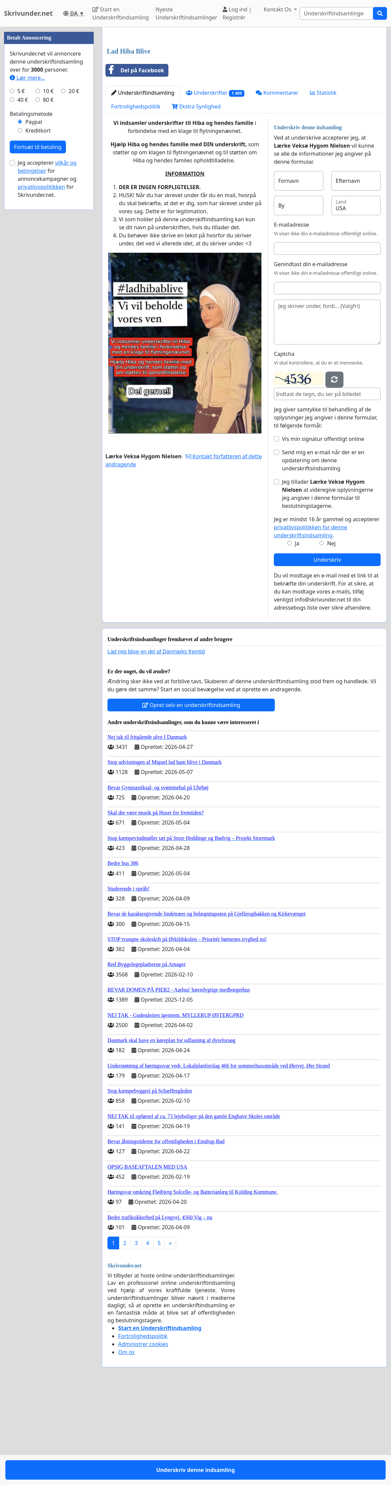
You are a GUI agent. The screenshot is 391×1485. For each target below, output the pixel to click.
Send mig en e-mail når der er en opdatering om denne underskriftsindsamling (323, 554)
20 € (74, 292)
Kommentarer (277, 186)
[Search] (337, 13)
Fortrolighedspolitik (135, 200)
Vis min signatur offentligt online (323, 532)
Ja (297, 637)
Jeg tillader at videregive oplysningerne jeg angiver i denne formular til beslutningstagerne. (327, 587)
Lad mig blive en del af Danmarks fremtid (156, 745)
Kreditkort (38, 331)
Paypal (33, 322)
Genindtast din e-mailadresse (310, 358)
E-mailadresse (291, 318)
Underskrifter (215, 186)
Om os (126, 1446)
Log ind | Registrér (237, 13)
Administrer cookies (143, 1437)
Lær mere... (27, 278)
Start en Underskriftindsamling (120, 13)
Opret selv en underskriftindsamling (191, 798)
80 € (48, 300)
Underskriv (327, 653)
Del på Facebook (135, 164)
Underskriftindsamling (142, 186)
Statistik (323, 186)
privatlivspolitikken (41, 387)
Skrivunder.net (28, 13)
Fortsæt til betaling (38, 347)
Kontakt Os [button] (278, 9)
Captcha (284, 447)
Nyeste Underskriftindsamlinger (186, 13)
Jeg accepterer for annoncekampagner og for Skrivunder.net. (47, 379)
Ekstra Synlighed (196, 200)
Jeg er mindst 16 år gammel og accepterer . (326, 621)
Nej (331, 637)
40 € (22, 300)
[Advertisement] (244, 85)
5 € (21, 292)
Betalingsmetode (31, 314)
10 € (48, 292)
